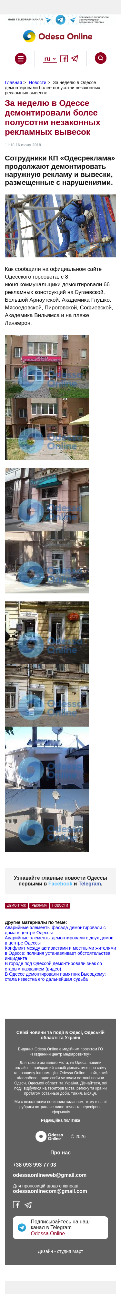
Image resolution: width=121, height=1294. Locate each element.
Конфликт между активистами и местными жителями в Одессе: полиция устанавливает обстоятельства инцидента (60, 953)
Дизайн (45, 1251)
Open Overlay (20, 59)
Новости (60, 905)
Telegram (89, 883)
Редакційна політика (60, 1120)
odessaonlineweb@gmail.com (49, 1175)
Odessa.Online (48, 1233)
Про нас (60, 1152)
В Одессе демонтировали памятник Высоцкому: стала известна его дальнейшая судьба (55, 976)
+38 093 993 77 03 (34, 1165)
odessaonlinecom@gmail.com (50, 1191)
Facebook (60, 883)
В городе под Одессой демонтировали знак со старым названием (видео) (53, 966)
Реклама (39, 905)
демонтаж (16, 905)
